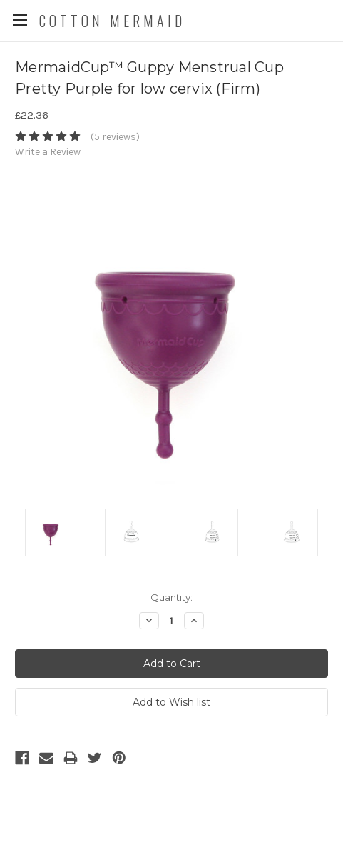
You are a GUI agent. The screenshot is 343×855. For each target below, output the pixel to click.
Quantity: (171, 597)
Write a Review (48, 152)
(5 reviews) (115, 137)
